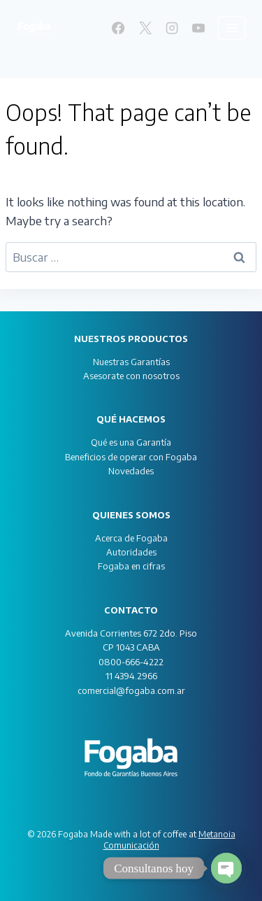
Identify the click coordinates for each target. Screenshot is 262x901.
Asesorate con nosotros (131, 375)
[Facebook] (118, 28)
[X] (144, 28)
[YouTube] (198, 28)
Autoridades (131, 552)
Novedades (131, 470)
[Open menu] (231, 27)
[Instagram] (171, 28)
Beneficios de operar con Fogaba (131, 456)
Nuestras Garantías (131, 361)
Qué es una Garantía (131, 442)
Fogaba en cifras (131, 566)
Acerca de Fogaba (131, 538)
